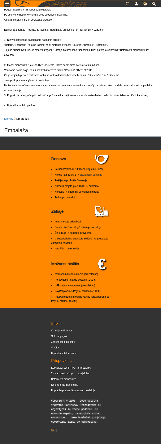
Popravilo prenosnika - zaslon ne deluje (73, 390)
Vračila (55, 347)
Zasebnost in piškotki (63, 341)
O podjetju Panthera (62, 330)
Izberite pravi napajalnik (64, 384)
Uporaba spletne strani (64, 353)
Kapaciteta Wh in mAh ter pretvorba (71, 367)
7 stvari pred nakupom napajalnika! (70, 373)
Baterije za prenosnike (63, 379)
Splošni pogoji (59, 336)
